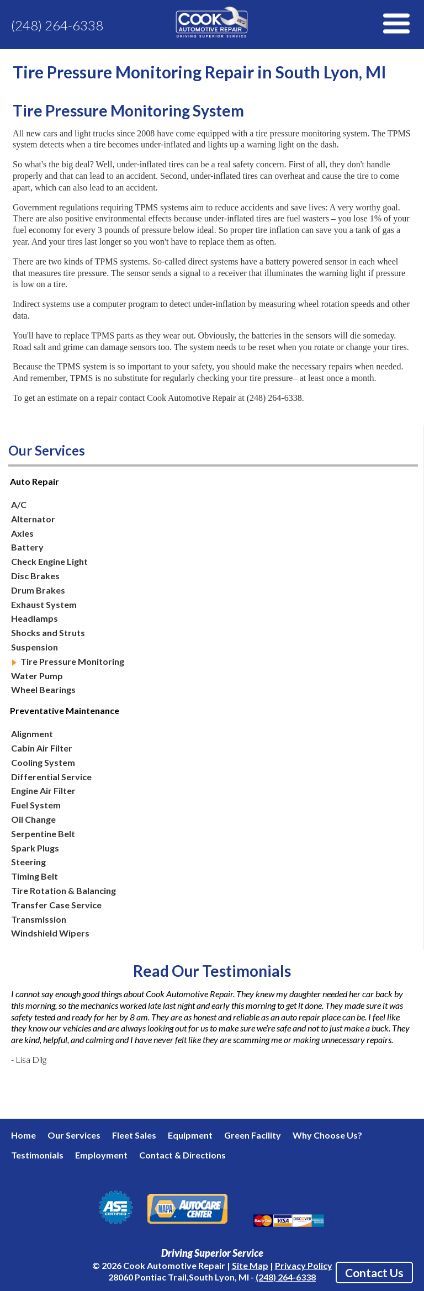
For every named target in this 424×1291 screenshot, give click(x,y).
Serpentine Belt (43, 833)
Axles (22, 533)
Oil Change (33, 819)
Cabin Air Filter (41, 748)
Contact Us (374, 1272)
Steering (28, 861)
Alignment (32, 733)
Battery (27, 547)
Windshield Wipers (50, 933)
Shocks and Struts (48, 632)
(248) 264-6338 (57, 25)
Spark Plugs (35, 848)
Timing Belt (34, 876)
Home (23, 1135)
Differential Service (51, 776)
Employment (101, 1155)
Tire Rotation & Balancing (63, 890)
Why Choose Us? (327, 1135)
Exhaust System (44, 604)
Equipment (190, 1135)
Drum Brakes (38, 590)
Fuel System (36, 805)
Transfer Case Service (56, 905)
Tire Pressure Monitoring (72, 661)
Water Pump (37, 675)
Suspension (34, 647)
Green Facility (252, 1135)
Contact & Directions (182, 1155)
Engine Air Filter (43, 790)
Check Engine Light (49, 561)
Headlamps (34, 618)
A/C (18, 504)
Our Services (73, 1135)
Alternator (33, 519)
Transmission (38, 919)
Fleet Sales (134, 1135)
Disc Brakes (35, 575)
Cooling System (43, 762)
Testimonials (37, 1155)
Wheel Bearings (43, 689)
